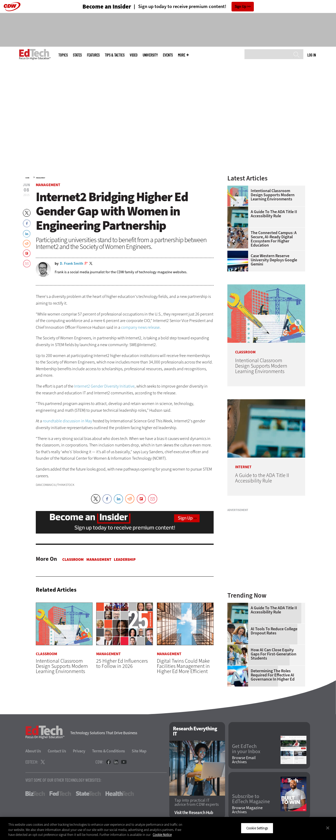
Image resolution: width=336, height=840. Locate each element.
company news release (140, 327)
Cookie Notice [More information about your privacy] (162, 834)
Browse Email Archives (244, 760)
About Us (33, 751)
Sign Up (240, 6)
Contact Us (57, 751)
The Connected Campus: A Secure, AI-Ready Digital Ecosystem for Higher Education (274, 239)
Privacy (79, 751)
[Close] (327, 828)
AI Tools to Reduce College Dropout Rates (274, 631)
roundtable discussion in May (67, 421)
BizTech (35, 793)
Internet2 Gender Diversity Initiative (104, 386)
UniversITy (150, 55)
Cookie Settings (257, 828)
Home (27, 178)
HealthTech (120, 793)
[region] (168, 828)
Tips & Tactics (114, 55)
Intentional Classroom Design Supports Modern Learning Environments (273, 195)
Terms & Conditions (108, 751)
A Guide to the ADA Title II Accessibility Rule (274, 214)
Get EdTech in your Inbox (246, 749)
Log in (311, 55)
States (77, 55)
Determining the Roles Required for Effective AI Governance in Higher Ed (273, 675)
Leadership (125, 559)
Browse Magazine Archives (247, 810)
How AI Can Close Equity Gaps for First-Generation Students (273, 654)
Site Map (139, 751)
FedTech (60, 793)
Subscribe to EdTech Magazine (251, 799)
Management (40, 178)
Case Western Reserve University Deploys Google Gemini (274, 260)
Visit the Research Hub (193, 812)
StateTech (88, 793)
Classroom (73, 559)
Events (168, 55)
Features (93, 55)
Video (133, 55)
